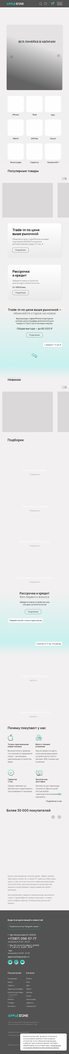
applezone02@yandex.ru (18, 957)
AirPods (34, 138)
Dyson (53, 138)
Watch (16, 138)
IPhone (16, 114)
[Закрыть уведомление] (65, 1035)
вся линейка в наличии (36, 41)
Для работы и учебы (34, 506)
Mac (53, 115)
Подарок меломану (34, 470)
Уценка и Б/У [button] (53, 162)
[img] (15, 127)
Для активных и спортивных (35, 577)
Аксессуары (15, 162)
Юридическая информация (18, 1032)
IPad (35, 114)
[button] (53, 152)
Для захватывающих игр (34, 541)
